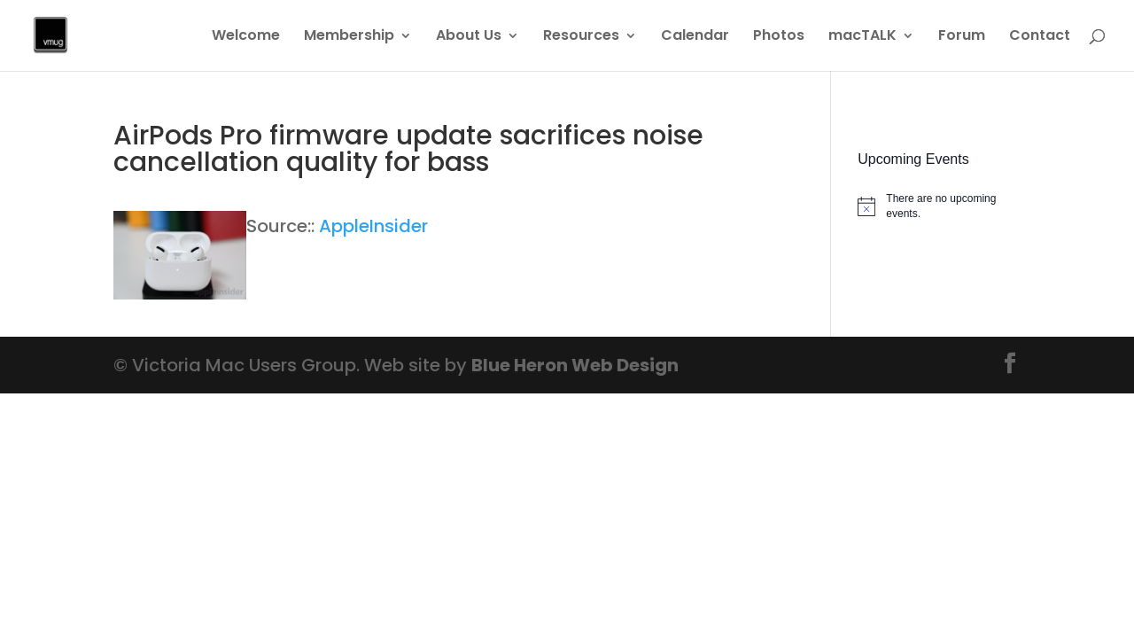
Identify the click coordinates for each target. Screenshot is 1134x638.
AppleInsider (373, 226)
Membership (349, 37)
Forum (961, 37)
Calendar (695, 37)
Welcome (246, 37)
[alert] (939, 206)
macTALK (862, 37)
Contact (1039, 37)
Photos (778, 37)
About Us (468, 37)
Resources (581, 37)
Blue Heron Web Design (575, 365)
